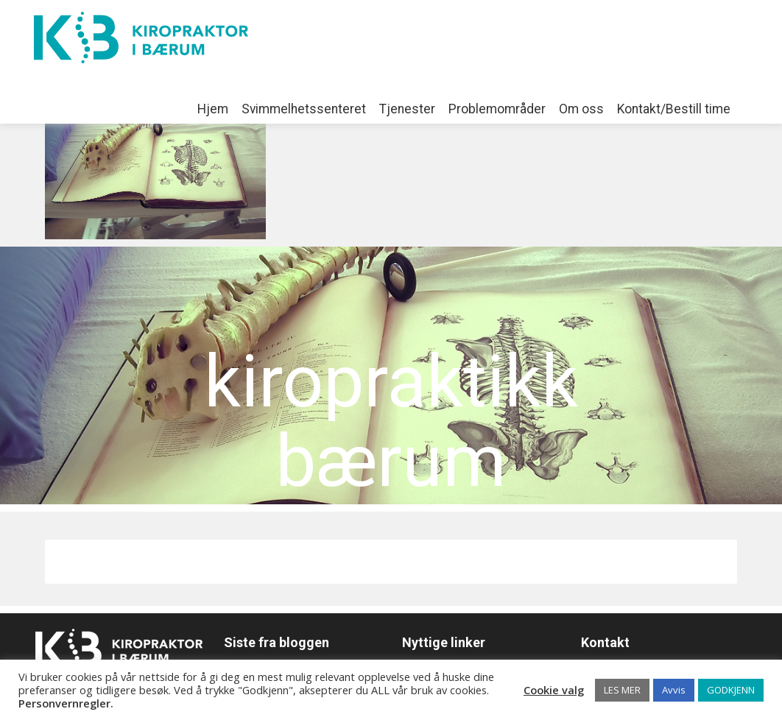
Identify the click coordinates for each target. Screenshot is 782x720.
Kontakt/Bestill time (673, 109)
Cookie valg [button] (554, 689)
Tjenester (407, 109)
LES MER (622, 689)
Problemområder (497, 109)
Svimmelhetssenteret (304, 109)
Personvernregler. (65, 703)
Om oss (581, 109)
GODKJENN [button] (731, 689)
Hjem (212, 109)
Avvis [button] (674, 689)
